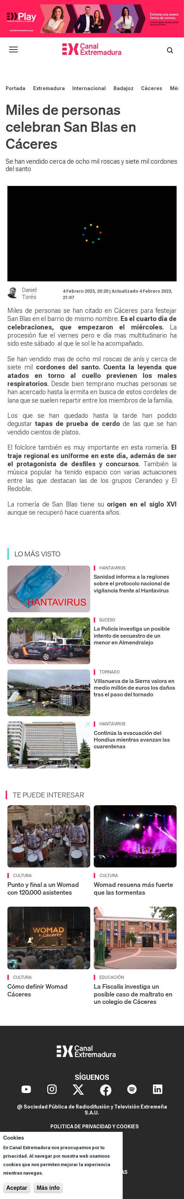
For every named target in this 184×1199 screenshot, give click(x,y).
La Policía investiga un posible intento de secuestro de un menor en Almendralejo (132, 635)
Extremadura (49, 88)
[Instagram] (52, 1090)
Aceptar (16, 1188)
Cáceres (151, 88)
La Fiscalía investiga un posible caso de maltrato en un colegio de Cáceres (133, 994)
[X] (78, 1090)
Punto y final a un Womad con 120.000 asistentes (43, 888)
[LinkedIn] (157, 1090)
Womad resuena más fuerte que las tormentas (133, 888)
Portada (15, 88)
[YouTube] (26, 1090)
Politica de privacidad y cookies (94, 1126)
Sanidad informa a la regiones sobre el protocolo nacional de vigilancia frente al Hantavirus (132, 583)
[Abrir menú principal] (13, 49)
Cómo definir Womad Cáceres (37, 990)
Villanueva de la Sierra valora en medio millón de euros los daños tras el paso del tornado (134, 687)
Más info (48, 1188)
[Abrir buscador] (169, 49)
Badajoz (124, 88)
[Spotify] (132, 1090)
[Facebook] (105, 1090)
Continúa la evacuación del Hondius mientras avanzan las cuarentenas (132, 739)
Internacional (89, 88)
